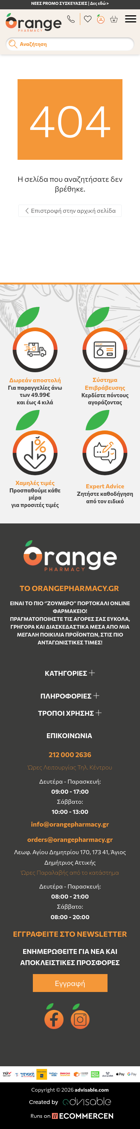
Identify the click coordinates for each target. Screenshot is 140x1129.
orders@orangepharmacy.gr (70, 839)
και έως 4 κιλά (35, 402)
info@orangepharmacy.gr (70, 824)
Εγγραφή (70, 983)
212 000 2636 (70, 754)
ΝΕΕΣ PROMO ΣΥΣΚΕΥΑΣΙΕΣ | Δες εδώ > (70, 3)
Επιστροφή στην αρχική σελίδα (70, 210)
